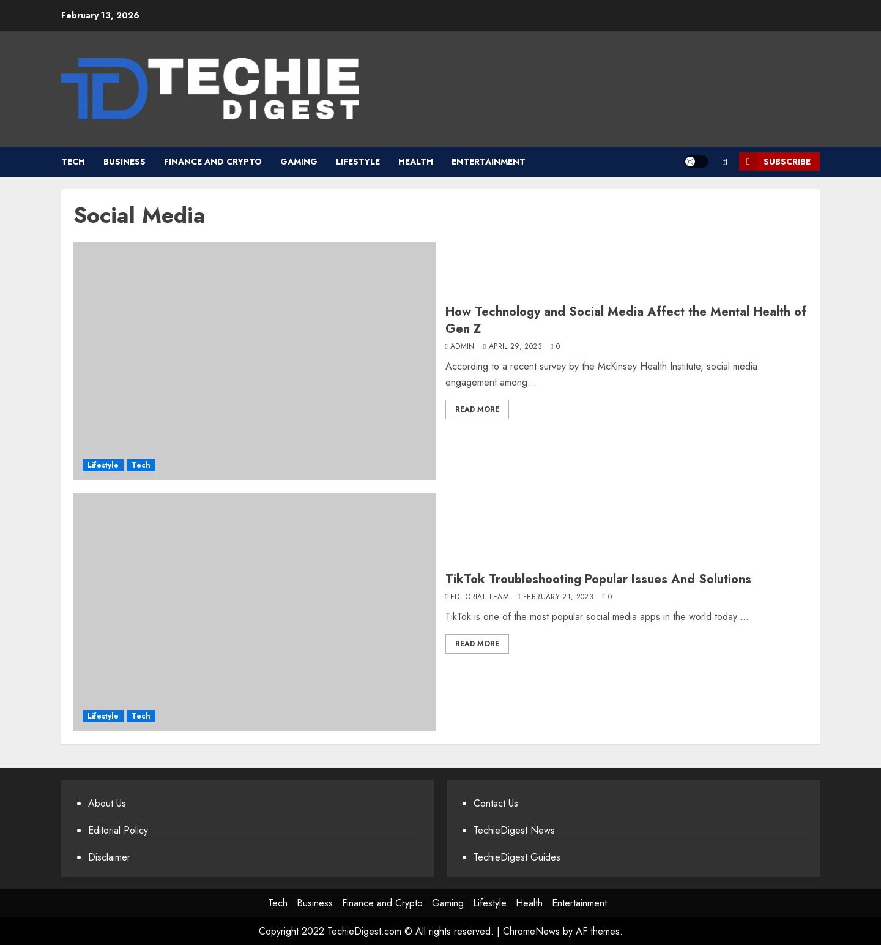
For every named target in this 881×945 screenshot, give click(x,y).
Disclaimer (109, 857)
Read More (477, 409)
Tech (73, 161)
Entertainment (489, 161)
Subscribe (775, 161)
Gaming (299, 161)
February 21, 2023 (558, 597)
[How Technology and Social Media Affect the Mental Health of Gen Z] (254, 361)
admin (462, 347)
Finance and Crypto (213, 161)
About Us (107, 803)
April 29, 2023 (515, 347)
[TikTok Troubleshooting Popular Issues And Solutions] (254, 612)
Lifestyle (358, 161)
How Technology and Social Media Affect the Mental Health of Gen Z (625, 320)
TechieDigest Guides (517, 857)
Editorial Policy (118, 830)
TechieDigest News (514, 830)
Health (415, 161)
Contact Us (496, 803)
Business (124, 161)
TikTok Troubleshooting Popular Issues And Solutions (598, 579)
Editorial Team (479, 597)
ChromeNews (531, 931)
